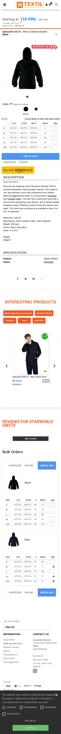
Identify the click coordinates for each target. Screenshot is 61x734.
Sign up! (9, 627)
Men (24, 320)
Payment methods (11, 647)
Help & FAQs (8, 658)
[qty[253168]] (54, 138)
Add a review (30, 439)
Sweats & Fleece (44, 313)
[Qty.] (52, 505)
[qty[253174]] (54, 128)
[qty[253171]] (54, 133)
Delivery (6, 651)
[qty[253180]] (54, 147)
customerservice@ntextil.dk (45, 643)
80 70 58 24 (38, 656)
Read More (43, 702)
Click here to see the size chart (42, 119)
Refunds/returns (10, 655)
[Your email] (26, 621)
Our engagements (11, 662)
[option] (30, 68)
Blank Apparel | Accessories (18, 313)
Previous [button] (6, 70)
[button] (46, 4)
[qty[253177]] (54, 142)
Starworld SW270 (10, 182)
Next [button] (56, 70)
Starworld (7, 31)
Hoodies (10, 320)
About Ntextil (8, 640)
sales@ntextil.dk (40, 649)
